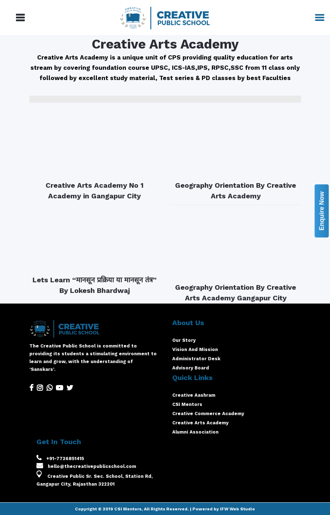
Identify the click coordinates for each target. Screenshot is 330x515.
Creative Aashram (193, 395)
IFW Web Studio (237, 508)
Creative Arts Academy (200, 422)
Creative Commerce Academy (208, 413)
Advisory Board (190, 367)
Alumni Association (195, 432)
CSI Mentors (187, 404)
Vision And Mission (195, 349)
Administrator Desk (196, 358)
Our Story (184, 340)
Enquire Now (321, 210)
